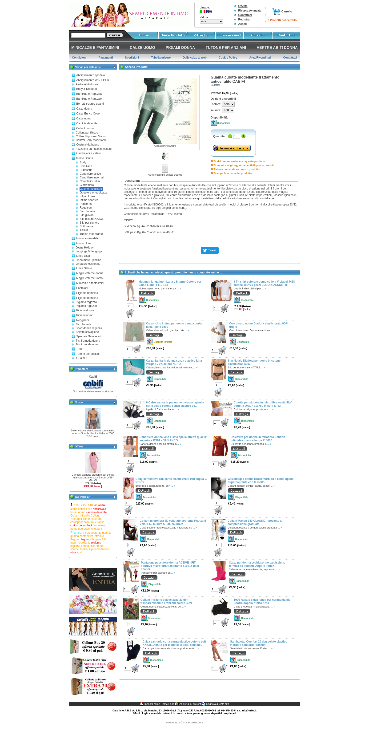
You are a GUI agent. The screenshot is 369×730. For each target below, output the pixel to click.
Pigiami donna (85, 310)
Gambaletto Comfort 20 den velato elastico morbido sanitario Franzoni (258, 643)
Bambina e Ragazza (89, 93)
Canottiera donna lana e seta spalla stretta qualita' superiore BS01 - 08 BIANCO (173, 438)
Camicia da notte (86, 123)
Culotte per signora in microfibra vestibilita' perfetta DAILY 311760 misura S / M (263, 404)
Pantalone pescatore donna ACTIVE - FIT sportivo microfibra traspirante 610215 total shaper (170, 566)
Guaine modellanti (91, 188)
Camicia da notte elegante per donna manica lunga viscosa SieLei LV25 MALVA (93, 477)
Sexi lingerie (87, 211)
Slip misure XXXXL (92, 219)
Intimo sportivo (89, 200)
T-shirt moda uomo (87, 344)
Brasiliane (86, 166)
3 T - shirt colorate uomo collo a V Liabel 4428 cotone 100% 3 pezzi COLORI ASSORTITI (264, 283)
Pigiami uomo (84, 315)
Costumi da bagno (87, 144)
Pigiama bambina (87, 293)
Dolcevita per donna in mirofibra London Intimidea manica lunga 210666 (258, 438)
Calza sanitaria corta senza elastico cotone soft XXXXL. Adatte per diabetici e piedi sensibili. (174, 643)
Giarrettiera (87, 185)
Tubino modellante (91, 234)
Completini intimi (90, 181)
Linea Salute (84, 268)
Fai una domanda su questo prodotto (237, 169)
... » (179, 288)
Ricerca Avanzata (249, 10)
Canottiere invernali (92, 177)
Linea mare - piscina (88, 260)
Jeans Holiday (84, 247)
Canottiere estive (90, 173)
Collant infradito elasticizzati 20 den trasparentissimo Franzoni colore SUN (166, 601)
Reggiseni (86, 207)
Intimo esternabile (87, 238)
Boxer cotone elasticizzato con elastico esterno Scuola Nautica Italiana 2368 (93, 432)
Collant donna (85, 128)
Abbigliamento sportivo (90, 75)
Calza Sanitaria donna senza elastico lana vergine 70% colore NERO (174, 362)
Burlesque (86, 170)
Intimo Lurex (87, 196)
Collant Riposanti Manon (91, 136)
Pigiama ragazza (86, 302)
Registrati (244, 19)
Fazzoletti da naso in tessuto (94, 148)
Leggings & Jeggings (89, 251)
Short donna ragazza (89, 328)
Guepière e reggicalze (93, 192)
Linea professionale (88, 263)
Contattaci (245, 15)
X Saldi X (81, 358)
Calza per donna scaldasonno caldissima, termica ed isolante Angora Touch (257, 564)
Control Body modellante (91, 140)
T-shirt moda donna (88, 340)
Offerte (242, 6)
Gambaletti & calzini (88, 153)
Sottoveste (86, 226)
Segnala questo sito (217, 703)
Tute (79, 349)
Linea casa (83, 255)
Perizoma (86, 203)
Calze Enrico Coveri (88, 113)
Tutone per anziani (88, 353)
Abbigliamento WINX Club (92, 80)
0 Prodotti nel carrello (282, 20)
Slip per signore (89, 222)
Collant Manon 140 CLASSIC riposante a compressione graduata (254, 522)
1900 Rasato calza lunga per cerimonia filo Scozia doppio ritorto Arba (262, 601)
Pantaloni (82, 288)
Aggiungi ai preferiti (190, 703)
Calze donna (84, 108)
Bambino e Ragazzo (89, 98)
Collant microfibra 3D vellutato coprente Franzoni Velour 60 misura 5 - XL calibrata (173, 522)
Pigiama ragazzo (86, 306)
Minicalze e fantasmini (90, 283)
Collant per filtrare (87, 132)
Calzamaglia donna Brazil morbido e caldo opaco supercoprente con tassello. (260, 480)
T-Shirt (84, 230)
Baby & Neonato (86, 89)
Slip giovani (87, 215)
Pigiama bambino (87, 298)
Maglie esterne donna (89, 273)
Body (83, 162)
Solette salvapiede (87, 332)
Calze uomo (83, 118)
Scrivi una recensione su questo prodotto (239, 161)
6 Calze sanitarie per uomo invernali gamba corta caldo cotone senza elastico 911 (175, 404)
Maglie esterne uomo (89, 278)
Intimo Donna (84, 158)
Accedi (242, 24)
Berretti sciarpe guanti (90, 103)
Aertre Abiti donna (87, 84)
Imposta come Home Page (159, 703)
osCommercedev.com (190, 722)
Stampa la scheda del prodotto (233, 173)
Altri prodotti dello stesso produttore (92, 391)
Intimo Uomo (84, 243)
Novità (79, 402)
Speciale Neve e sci (88, 336)
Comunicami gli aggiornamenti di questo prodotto (244, 165)
